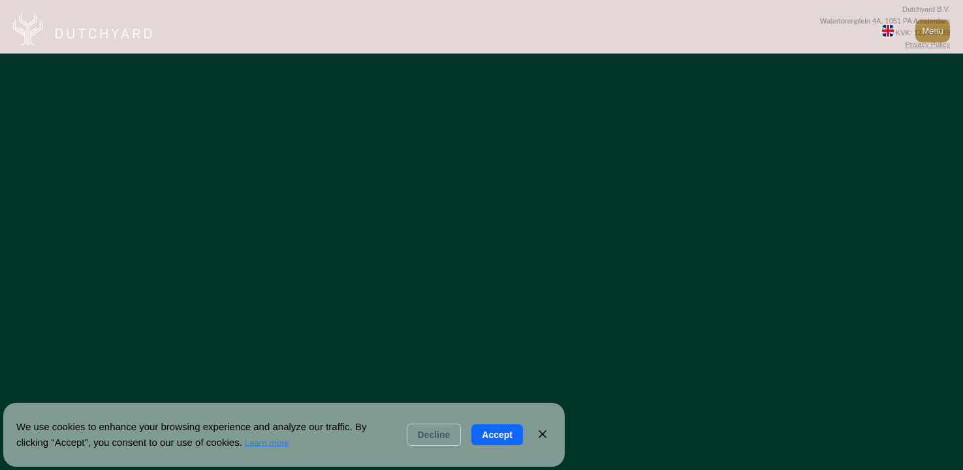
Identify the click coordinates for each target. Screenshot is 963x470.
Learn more (267, 443)
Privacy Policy (928, 44)
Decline (434, 435)
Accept (497, 435)
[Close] (542, 435)
